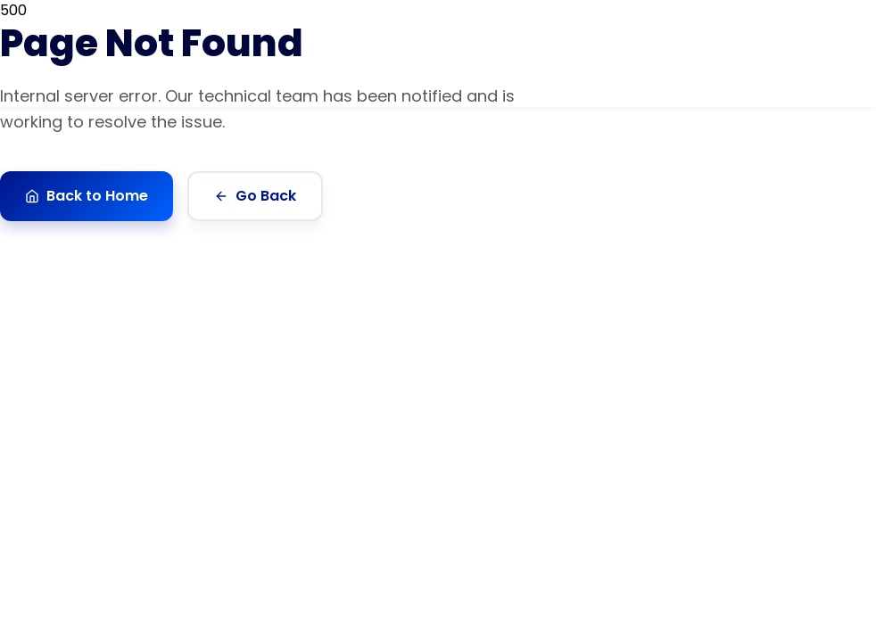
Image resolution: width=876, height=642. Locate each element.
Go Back (255, 195)
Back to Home (86, 195)
